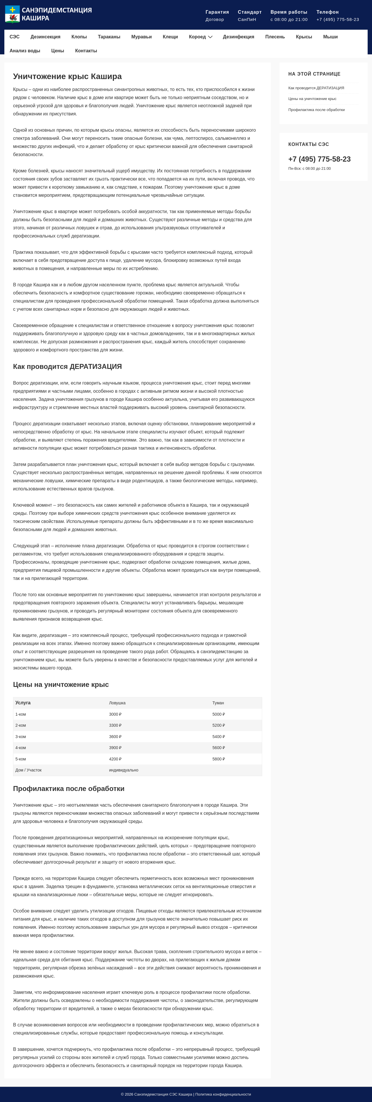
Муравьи (141, 36)
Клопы (79, 36)
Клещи (170, 36)
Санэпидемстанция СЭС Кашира (163, 1094)
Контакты (86, 50)
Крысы (304, 36)
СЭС (14, 36)
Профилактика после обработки (316, 110)
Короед (201, 37)
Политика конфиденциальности (223, 1094)
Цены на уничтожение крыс (312, 99)
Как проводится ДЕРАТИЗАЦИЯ (316, 88)
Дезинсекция (45, 36)
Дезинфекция (238, 36)
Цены (57, 50)
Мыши (330, 36)
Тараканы (109, 36)
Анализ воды (25, 50)
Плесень (275, 36)
